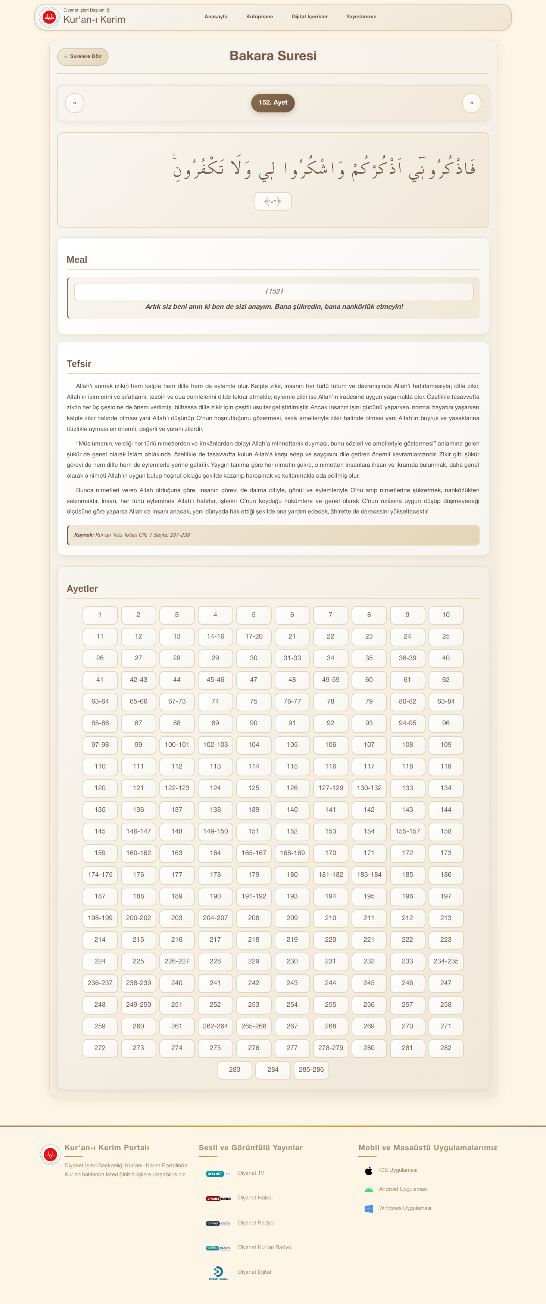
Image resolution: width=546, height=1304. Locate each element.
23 (369, 638)
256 (369, 1006)
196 (407, 898)
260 (138, 1028)
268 (330, 1028)
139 (253, 811)
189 (176, 898)
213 (446, 919)
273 (138, 1049)
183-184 (369, 876)
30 (254, 659)
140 (292, 811)
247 (446, 984)
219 (292, 941)
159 (100, 854)
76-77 (292, 703)
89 (215, 724)
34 (330, 659)
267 (292, 1028)
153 (330, 833)
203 (176, 919)
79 (369, 703)
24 (407, 638)
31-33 (292, 659)
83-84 (446, 703)
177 (176, 876)
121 (138, 789)
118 (407, 768)
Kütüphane (259, 17)
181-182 (330, 876)
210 (330, 919)
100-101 (177, 746)
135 (100, 811)
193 (292, 898)
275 (215, 1049)
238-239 (138, 984)
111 (138, 768)
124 (215, 789)
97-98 (100, 746)
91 (292, 724)
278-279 (330, 1049)
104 (253, 746)
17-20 (254, 638)
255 (330, 1006)
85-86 (100, 724)
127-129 (330, 789)
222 (407, 941)
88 (177, 724)
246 (407, 984)
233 (407, 963)
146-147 (138, 833)
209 (292, 919)
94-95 (407, 724)
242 (253, 984)
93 (369, 724)
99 (138, 746)
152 (292, 833)
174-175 (100, 876)
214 (100, 941)
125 (253, 789)
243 (292, 984)
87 (138, 724)
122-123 (177, 789)
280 (369, 1049)
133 (407, 789)
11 (100, 638)
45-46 (215, 681)
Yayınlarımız (361, 17)
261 (176, 1028)
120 (100, 789)
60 (369, 681)
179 (253, 876)
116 (330, 768)
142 (369, 811)
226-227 (177, 963)
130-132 (369, 789)
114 (253, 768)
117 (369, 768)
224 (100, 963)
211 (369, 919)
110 (100, 768)
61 (407, 681)
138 (215, 811)
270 (407, 1028)
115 (292, 768)
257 (407, 1006)
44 (177, 681)
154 (369, 833)
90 (254, 724)
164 (215, 854)
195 (369, 898)
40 (446, 659)
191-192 (253, 898)
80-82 (407, 703)
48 (292, 681)
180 (292, 876)
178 (215, 876)
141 (330, 811)
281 (407, 1049)
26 (100, 659)
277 (292, 1049)
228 (215, 963)
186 (446, 876)
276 (253, 1049)
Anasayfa (216, 17)
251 (176, 1006)
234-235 (446, 963)
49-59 (331, 681)
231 (330, 963)
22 (330, 638)
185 (407, 876)
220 (330, 941)
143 (407, 811)
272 (100, 1049)
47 (254, 681)
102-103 (215, 746)
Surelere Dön (84, 57)
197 (446, 898)
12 (138, 638)
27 (138, 659)
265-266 (253, 1028)
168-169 (292, 854)
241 (215, 984)
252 (215, 1006)
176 (138, 876)
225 (138, 963)
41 (100, 681)
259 (100, 1028)
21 (292, 638)
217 (215, 941)
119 (446, 768)
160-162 (138, 854)
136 (138, 811)
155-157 (407, 833)
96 (446, 724)
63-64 (100, 703)
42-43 (138, 681)
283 (234, 1071)
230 (292, 963)
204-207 (215, 919)
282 (446, 1049)
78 (330, 703)
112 (176, 768)
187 (100, 898)
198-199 (100, 919)
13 (177, 638)
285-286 (311, 1071)
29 (215, 659)
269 (369, 1028)
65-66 (138, 703)
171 (369, 854)
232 (369, 963)
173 (446, 854)
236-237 (100, 984)
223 (446, 941)
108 (407, 746)
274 (176, 1049)
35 (369, 659)
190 (215, 898)
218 (253, 941)
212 (407, 919)
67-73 (177, 703)
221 (369, 941)
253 (253, 1006)
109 (446, 746)
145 (100, 833)
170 (330, 854)
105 (292, 746)
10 (446, 616)
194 (330, 898)
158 (446, 833)
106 (330, 746)
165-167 (253, 854)
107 (369, 746)
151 (253, 833)
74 (215, 703)
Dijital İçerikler (310, 17)
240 (176, 984)
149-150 (215, 833)
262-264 (215, 1028)
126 (292, 789)
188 (138, 898)
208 (253, 919)
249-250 (138, 1006)
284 (273, 1071)
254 (292, 1006)
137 (176, 811)
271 (446, 1028)
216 (176, 941)
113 (215, 768)
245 (369, 984)
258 (446, 1006)
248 (100, 1006)
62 (446, 681)
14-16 (215, 638)
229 (253, 963)
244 (330, 984)
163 (176, 854)
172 (407, 854)
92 (330, 724)
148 (176, 833)
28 (177, 659)
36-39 (407, 659)
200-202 (138, 919)
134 (446, 789)
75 (254, 703)
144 (446, 811)
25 (446, 638)
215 (138, 941)
